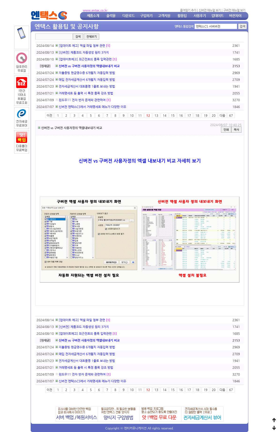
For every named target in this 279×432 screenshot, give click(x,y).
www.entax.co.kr (95, 10)
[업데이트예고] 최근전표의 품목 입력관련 (83, 59)
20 (214, 115)
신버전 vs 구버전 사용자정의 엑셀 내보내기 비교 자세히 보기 (140, 161)
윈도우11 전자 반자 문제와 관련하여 (80, 100)
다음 (222, 115)
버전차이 (235, 16)
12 (148, 115)
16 (181, 115)
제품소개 (93, 16)
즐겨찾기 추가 (188, 10)
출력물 (110, 16)
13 (156, 115)
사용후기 (200, 16)
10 (132, 115)
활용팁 (182, 16)
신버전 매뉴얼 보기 (210, 10)
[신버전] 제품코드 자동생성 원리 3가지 (82, 52)
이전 (49, 115)
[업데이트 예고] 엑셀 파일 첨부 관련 (80, 45)
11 (140, 115)
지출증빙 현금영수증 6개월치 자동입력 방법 (85, 72)
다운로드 (128, 16)
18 (197, 115)
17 (189, 115)
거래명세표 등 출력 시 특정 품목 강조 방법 (84, 93)
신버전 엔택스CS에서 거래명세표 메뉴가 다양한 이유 (90, 106)
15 (173, 115)
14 (164, 115)
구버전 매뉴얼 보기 (234, 10)
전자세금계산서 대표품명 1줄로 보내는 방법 (85, 86)
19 (205, 115)
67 (231, 115)
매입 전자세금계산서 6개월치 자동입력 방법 (85, 79)
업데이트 (217, 16)
